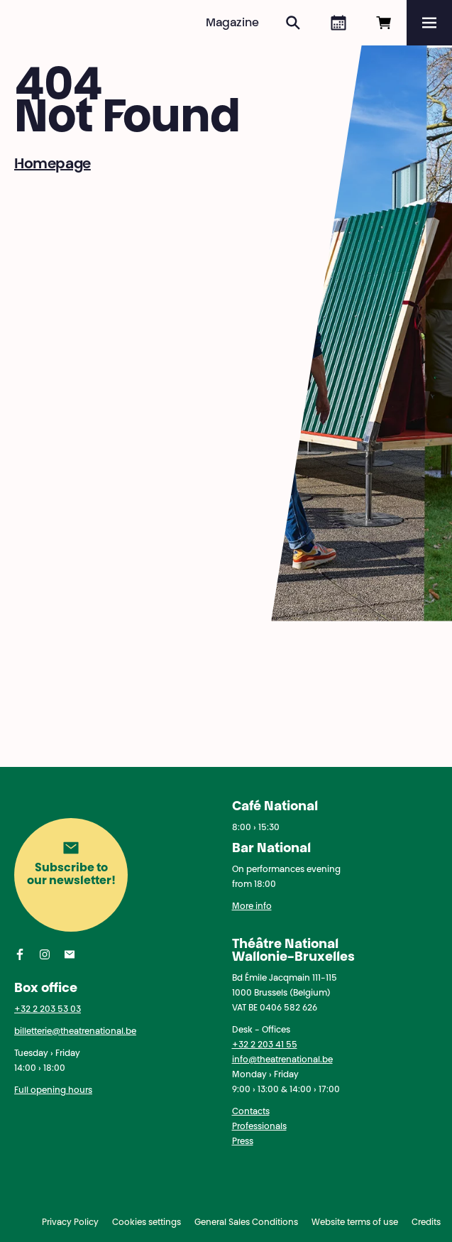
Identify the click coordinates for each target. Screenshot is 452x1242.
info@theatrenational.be (282, 1060)
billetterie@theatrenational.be (75, 1032)
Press (242, 1142)
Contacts (251, 1112)
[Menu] (429, 22)
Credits (426, 1223)
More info (252, 907)
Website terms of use (355, 1223)
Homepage (52, 165)
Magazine (232, 23)
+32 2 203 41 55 (264, 1045)
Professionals (259, 1127)
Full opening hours (53, 1090)
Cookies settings (146, 1223)
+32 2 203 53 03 (47, 1010)
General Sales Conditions (246, 1223)
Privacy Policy (70, 1223)
